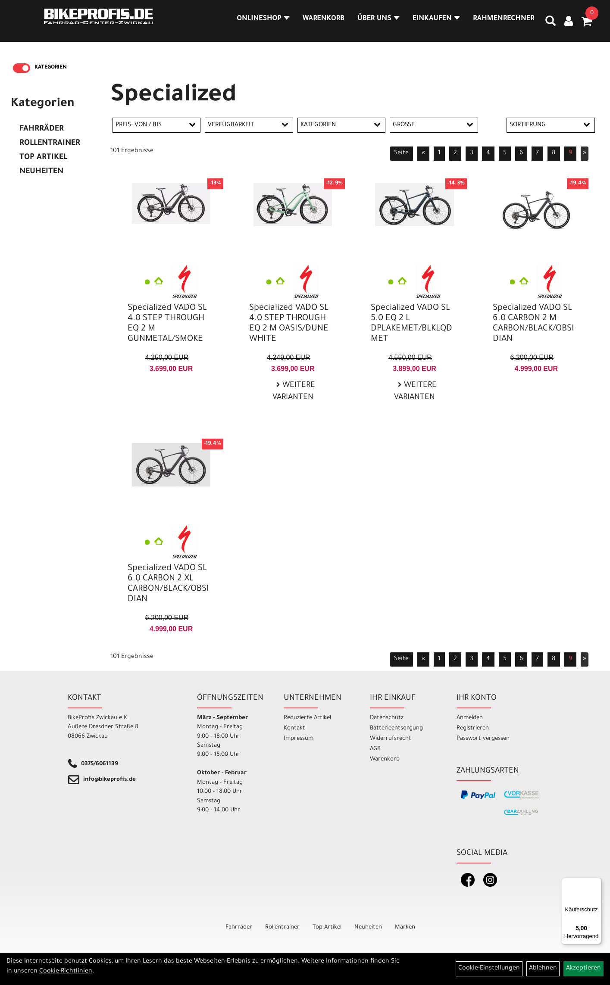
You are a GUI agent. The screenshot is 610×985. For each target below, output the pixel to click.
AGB (375, 749)
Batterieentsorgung (396, 728)
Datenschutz (387, 718)
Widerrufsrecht (390, 739)
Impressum (298, 739)
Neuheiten (41, 172)
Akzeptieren (583, 968)
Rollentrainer (49, 143)
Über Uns (371, 23)
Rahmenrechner (496, 23)
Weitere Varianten (293, 391)
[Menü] (596, 883)
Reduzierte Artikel (307, 718)
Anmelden (470, 718)
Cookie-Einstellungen (489, 968)
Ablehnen (543, 968)
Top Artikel (43, 157)
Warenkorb (316, 23)
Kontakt (294, 728)
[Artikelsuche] (543, 26)
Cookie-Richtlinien (65, 971)
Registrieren (473, 728)
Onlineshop (255, 23)
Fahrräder (41, 129)
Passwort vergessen (483, 739)
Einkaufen (428, 23)
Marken (405, 927)
